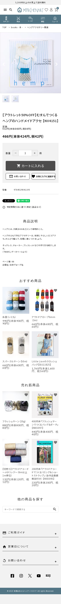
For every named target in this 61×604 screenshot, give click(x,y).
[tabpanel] (30, 62)
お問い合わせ (17, 176)
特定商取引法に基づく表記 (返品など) (21, 206)
